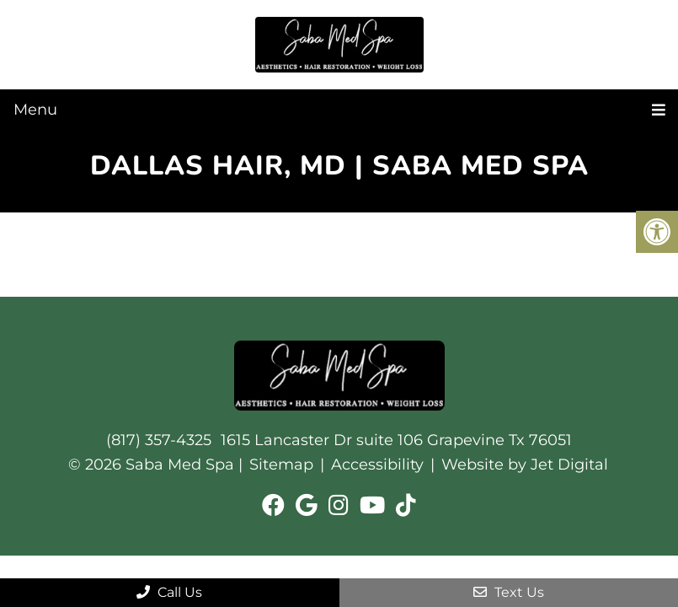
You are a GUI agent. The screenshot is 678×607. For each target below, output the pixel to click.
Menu (35, 109)
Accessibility (377, 464)
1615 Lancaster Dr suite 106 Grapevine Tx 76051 (396, 440)
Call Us (169, 592)
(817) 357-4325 (158, 440)
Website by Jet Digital (524, 464)
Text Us (508, 592)
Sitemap (281, 464)
